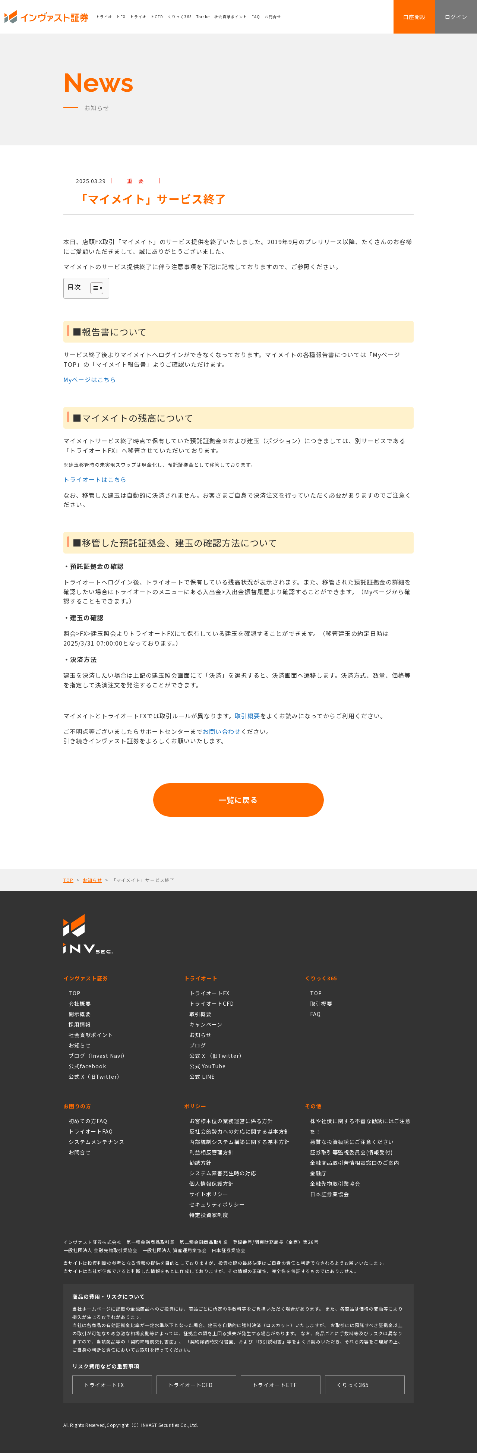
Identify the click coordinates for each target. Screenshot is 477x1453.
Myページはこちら (89, 379)
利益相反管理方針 (211, 1152)
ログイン (456, 17)
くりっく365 (180, 16)
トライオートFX (111, 16)
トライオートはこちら (95, 479)
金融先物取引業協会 (335, 1183)
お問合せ (273, 16)
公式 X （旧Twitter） (217, 1055)
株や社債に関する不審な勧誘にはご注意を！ (360, 1126)
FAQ (256, 16)
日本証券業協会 (329, 1194)
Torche (203, 16)
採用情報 (80, 1024)
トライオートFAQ (91, 1131)
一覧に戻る (238, 799)
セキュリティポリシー (217, 1204)
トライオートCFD (146, 16)
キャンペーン (205, 1024)
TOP (68, 880)
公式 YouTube (207, 1066)
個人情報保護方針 (211, 1183)
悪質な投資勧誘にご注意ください (352, 1141)
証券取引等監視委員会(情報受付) (351, 1152)
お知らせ (92, 880)
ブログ (197, 1045)
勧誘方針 (200, 1162)
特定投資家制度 (208, 1215)
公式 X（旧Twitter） (96, 1076)
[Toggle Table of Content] (93, 288)
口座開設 (414, 17)
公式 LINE (202, 1076)
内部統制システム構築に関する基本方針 (239, 1141)
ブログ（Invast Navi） (98, 1055)
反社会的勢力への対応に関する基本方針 (239, 1131)
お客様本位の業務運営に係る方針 (231, 1121)
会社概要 (80, 1003)
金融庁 (318, 1173)
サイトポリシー (208, 1194)
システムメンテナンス (96, 1141)
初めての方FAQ (88, 1121)
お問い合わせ (222, 731)
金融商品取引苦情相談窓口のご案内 (354, 1162)
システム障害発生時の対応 (222, 1173)
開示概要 (80, 1014)
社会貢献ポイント (230, 16)
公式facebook (87, 1066)
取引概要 (247, 715)
